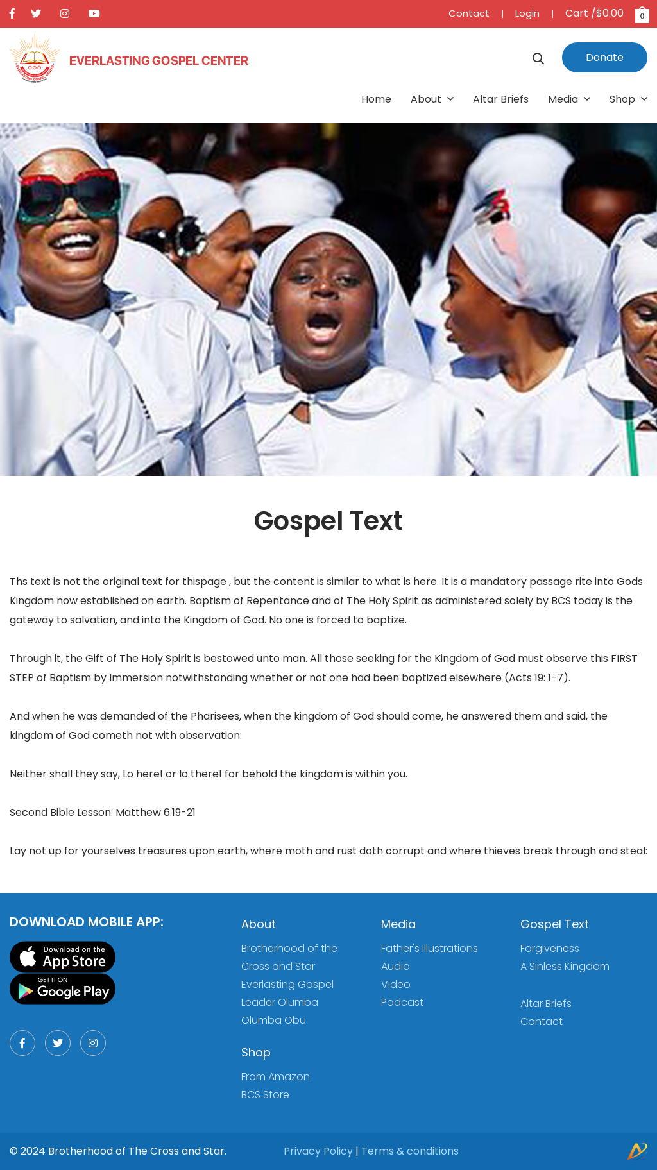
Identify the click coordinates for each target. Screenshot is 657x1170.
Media (569, 99)
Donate (605, 57)
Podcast (402, 1002)
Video (396, 984)
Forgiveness (549, 948)
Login (527, 13)
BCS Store (265, 1094)
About (432, 99)
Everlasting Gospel (287, 984)
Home (376, 99)
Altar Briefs (501, 99)
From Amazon (275, 1076)
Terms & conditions (410, 1151)
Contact (469, 13)
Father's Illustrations (429, 948)
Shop (628, 99)
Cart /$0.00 (606, 13)
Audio (395, 966)
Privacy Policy (318, 1151)
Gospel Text (554, 924)
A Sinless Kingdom (565, 966)
